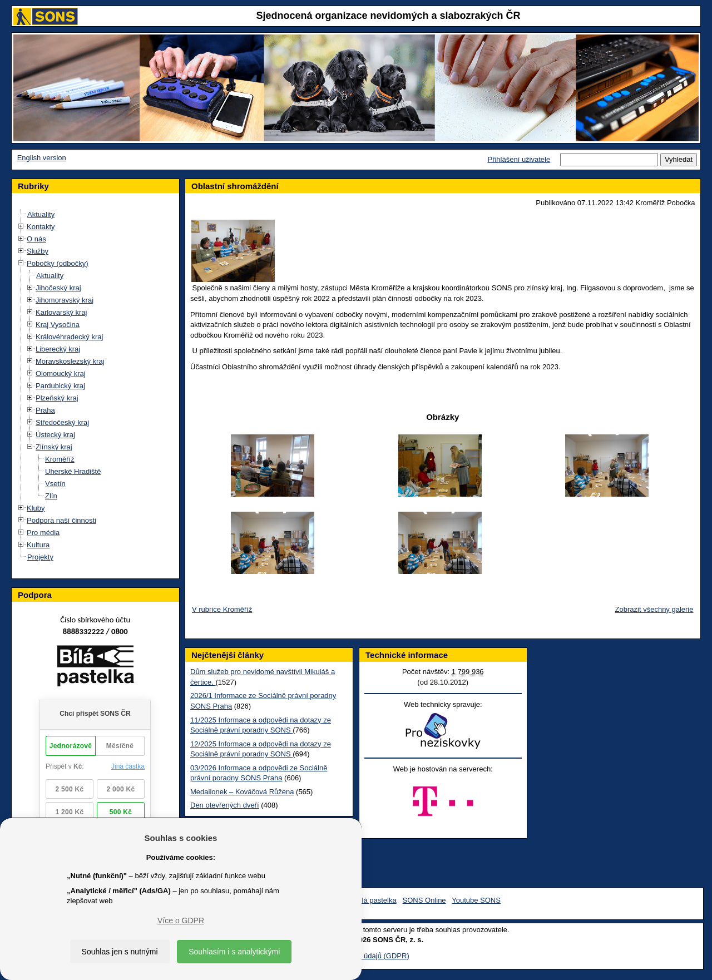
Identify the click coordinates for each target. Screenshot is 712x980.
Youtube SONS (476, 900)
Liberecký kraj (58, 349)
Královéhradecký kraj (69, 337)
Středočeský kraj (62, 422)
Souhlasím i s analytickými (234, 951)
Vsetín (55, 483)
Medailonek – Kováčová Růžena (242, 792)
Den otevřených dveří (224, 805)
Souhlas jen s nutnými (120, 951)
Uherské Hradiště (73, 471)
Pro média (43, 532)
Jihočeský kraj (58, 288)
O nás (36, 239)
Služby (37, 251)
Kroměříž (60, 459)
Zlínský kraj (54, 447)
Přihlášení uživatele (518, 159)
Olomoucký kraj (61, 373)
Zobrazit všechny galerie (654, 609)
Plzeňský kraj (57, 398)
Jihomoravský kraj (64, 300)
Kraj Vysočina (58, 324)
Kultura (38, 545)
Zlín (51, 496)
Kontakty (41, 226)
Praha (45, 410)
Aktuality (41, 214)
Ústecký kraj (55, 434)
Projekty (40, 557)
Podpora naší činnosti (61, 520)
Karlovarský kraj (61, 312)
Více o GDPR (180, 920)
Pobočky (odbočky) (57, 263)
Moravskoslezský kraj (70, 361)
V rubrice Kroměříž (222, 609)
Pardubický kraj (60, 386)
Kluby (36, 508)
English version (41, 158)
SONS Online (424, 900)
